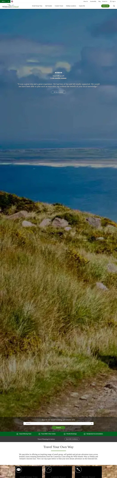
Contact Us (104, 1)
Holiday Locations (71, 6)
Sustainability (93, 1)
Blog (99, 1)
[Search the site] (114, 5)
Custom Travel (59, 6)
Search (58, 427)
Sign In (114, 1)
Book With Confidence (72, 439)
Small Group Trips (37, 6)
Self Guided (48, 6)
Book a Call (105, 6)
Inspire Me (82, 6)
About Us (85, 1)
